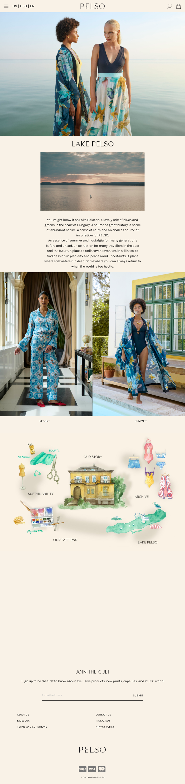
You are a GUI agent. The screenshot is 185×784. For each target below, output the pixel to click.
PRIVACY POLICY (104, 726)
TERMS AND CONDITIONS (32, 726)
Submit (138, 695)
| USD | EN (23, 6)
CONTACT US (103, 714)
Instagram (103, 720)
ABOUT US (23, 714)
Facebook (23, 720)
